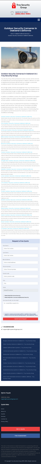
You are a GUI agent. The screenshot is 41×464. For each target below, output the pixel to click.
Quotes (3, 414)
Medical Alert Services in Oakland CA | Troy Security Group (18, 354)
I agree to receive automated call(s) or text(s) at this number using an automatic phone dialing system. (21, 315)
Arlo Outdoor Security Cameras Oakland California (15, 123)
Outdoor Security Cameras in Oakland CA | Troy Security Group (19, 363)
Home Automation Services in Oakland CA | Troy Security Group (19, 366)
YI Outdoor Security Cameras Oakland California (15, 228)
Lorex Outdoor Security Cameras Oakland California (16, 176)
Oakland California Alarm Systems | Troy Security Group (17, 347)
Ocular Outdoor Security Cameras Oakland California (16, 191)
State (4, 287)
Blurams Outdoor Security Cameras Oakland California (17, 143)
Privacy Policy (4, 421)
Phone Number (7, 266)
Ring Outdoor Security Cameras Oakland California (15, 208)
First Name (5, 245)
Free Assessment (20, 436)
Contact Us (4, 419)
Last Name (5, 252)
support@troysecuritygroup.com (12, 329)
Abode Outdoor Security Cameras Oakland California (16, 116)
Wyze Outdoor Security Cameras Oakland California (16, 222)
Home (12, 33)
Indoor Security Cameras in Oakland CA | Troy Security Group (18, 344)
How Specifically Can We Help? (11, 300)
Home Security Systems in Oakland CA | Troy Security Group (18, 373)
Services (3, 416)
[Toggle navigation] (39, 19)
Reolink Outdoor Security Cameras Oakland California (16, 200)
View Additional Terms (32, 315)
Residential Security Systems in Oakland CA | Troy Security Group (19, 370)
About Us (3, 411)
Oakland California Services (22, 33)
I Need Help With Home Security (12, 295)
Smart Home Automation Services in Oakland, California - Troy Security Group (18, 377)
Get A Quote (20, 429)
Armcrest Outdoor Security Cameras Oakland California (17, 130)
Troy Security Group (16, 461)
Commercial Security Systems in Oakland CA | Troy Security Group (20, 351)
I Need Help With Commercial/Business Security (16, 297)
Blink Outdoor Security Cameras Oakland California (16, 137)
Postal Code (6, 273)
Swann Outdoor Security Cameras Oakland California (16, 215)
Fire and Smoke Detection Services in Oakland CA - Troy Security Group (19, 358)
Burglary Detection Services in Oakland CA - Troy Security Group (19, 340)
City (4, 280)
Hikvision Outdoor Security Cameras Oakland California (17, 169)
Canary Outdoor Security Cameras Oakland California (16, 152)
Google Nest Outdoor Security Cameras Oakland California (18, 161)
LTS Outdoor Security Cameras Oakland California (15, 183)
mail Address (6, 259)
